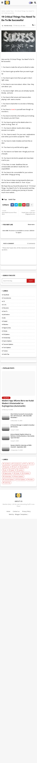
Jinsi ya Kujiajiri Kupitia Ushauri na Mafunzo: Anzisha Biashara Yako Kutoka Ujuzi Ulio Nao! (22, 436)
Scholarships (6, 338)
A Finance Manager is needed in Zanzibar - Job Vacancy (23, 426)
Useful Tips (9, 11)
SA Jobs (5, 331)
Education (6, 308)
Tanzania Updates (8, 344)
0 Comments (31, 243)
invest (13, 109)
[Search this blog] (14, 281)
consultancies (7, 298)
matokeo (5, 324)
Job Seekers (6, 314)
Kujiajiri (5, 321)
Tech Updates (7, 347)
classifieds (6, 295)
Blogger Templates (21, 514)
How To (5, 311)
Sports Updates (7, 341)
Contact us (16, 511)
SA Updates (6, 334)
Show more (31, 224)
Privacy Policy (26, 511)
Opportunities (7, 328)
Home (3, 11)
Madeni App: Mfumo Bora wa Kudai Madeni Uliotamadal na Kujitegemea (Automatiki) (18, 403)
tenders (5, 351)
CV (4, 301)
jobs (4, 318)
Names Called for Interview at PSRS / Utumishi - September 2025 (21, 446)
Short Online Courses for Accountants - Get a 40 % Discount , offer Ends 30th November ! (22, 415)
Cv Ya (4, 304)
